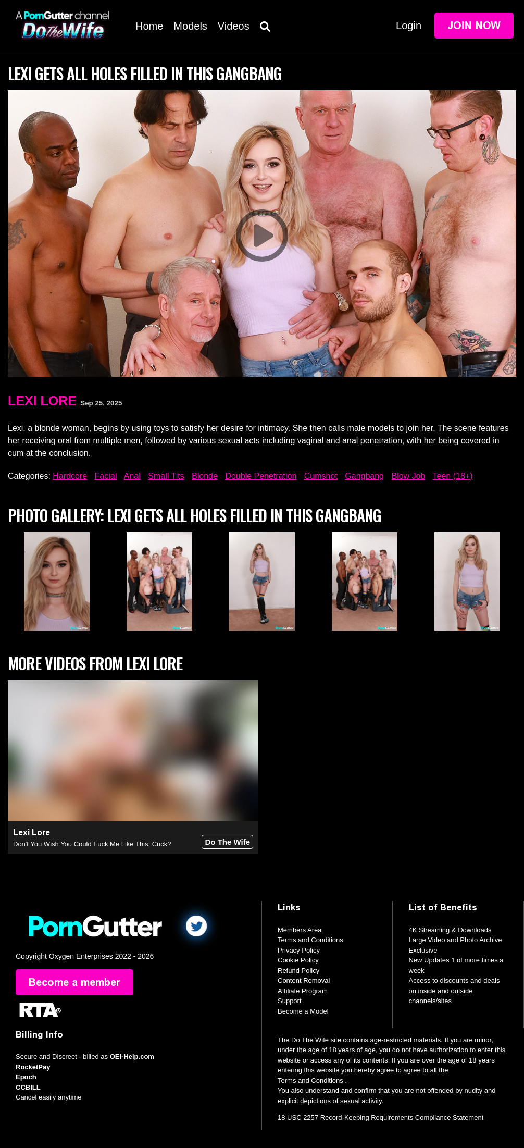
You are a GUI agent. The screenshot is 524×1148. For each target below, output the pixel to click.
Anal (132, 476)
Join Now (474, 25)
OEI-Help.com (132, 1056)
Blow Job (408, 476)
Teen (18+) (453, 476)
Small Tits (166, 476)
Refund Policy (298, 970)
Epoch (26, 1077)
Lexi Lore (42, 400)
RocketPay (33, 1067)
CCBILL (28, 1087)
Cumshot (321, 476)
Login (408, 25)
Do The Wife (227, 841)
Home (149, 26)
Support (290, 1001)
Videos (233, 26)
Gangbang (364, 476)
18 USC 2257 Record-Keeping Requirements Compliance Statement (380, 1117)
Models (190, 26)
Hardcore (70, 476)
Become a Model (303, 1011)
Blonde (205, 476)
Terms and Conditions (310, 940)
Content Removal (304, 980)
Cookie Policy (298, 960)
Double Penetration (260, 476)
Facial (106, 476)
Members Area (300, 930)
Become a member (74, 982)
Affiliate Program (303, 991)
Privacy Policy (299, 950)
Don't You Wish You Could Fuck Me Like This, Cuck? (92, 844)
